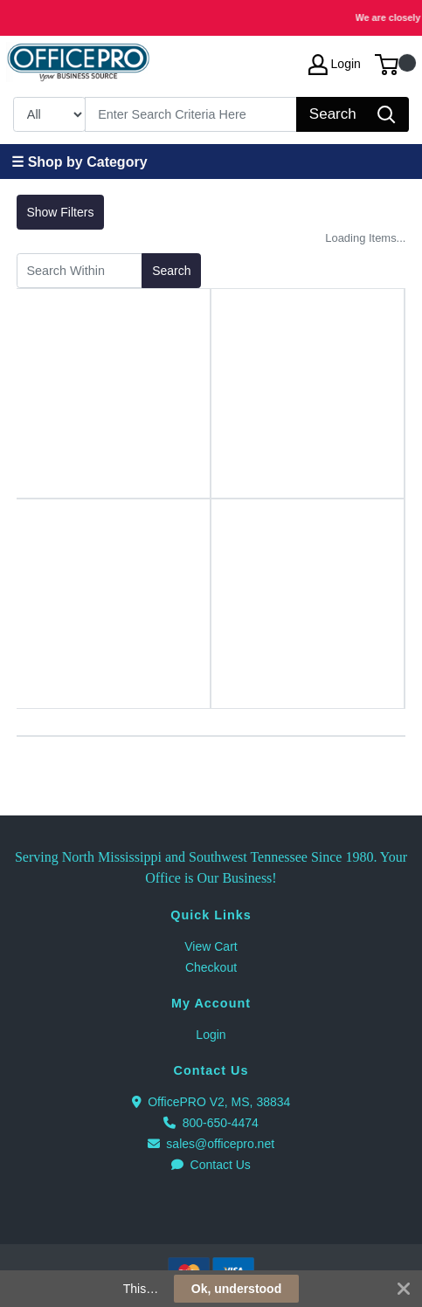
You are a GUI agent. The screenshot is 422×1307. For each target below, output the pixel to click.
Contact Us (211, 1165)
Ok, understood (236, 1289)
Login (210, 1035)
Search (171, 271)
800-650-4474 (211, 1123)
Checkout (211, 967)
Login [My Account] (334, 64)
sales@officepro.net (211, 1144)
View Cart (210, 946)
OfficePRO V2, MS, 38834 (211, 1102)
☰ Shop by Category (79, 162)
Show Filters (59, 212)
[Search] (191, 114)
